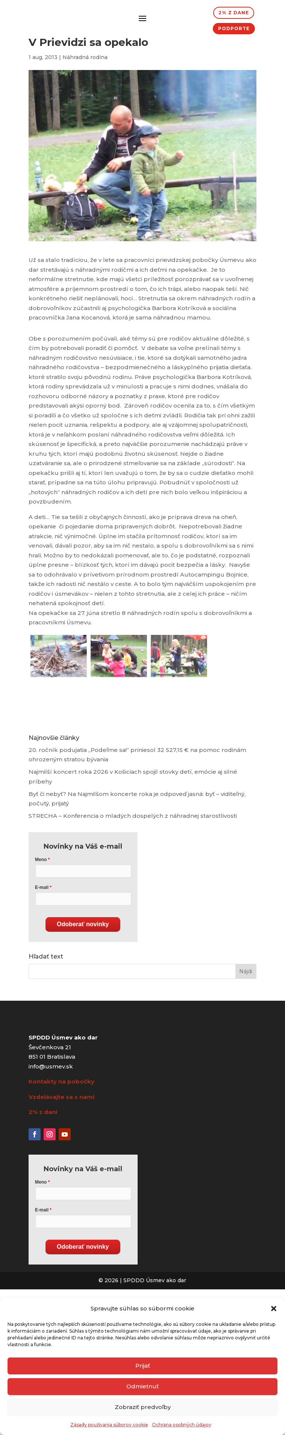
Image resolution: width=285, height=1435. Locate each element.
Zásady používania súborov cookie (109, 1424)
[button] (273, 1308)
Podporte (234, 28)
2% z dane (233, 12)
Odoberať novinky (83, 924)
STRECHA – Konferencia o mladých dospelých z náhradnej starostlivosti (133, 815)
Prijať (142, 1365)
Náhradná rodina (85, 57)
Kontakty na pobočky (61, 1081)
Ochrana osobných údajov (181, 1424)
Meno (41, 859)
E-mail (42, 887)
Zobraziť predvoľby (143, 1407)
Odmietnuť (142, 1386)
